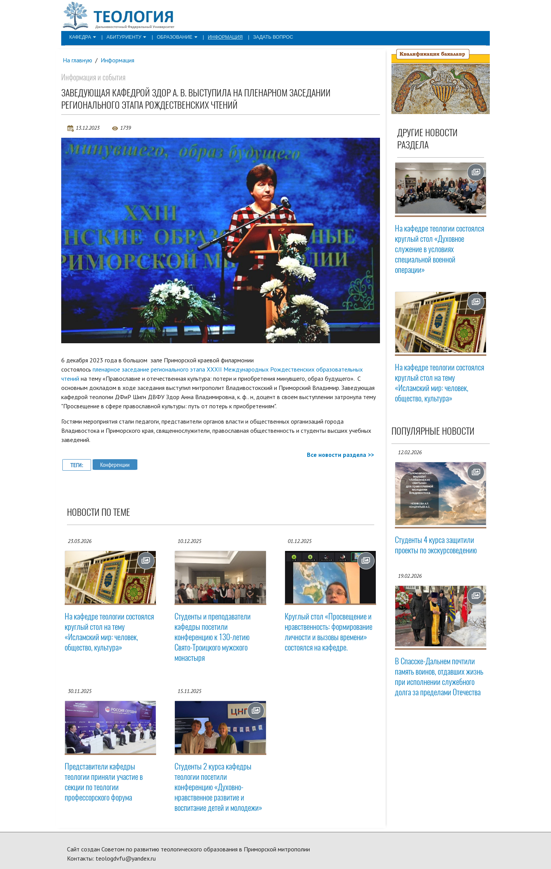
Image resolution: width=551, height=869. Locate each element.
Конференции (115, 464)
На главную (78, 60)
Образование (173, 36)
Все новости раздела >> (340, 454)
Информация (219, 36)
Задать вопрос (265, 36)
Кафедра (82, 36)
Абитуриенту (124, 36)
